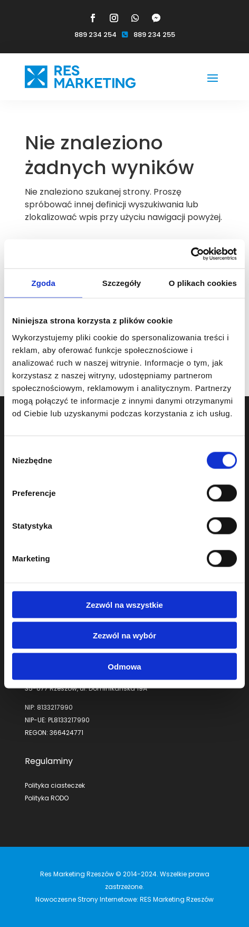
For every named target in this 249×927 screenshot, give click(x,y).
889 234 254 (95, 35)
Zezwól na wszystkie (124, 604)
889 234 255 (154, 35)
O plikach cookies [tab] (203, 283)
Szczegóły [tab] (121, 283)
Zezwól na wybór (124, 635)
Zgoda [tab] (43, 283)
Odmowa (124, 666)
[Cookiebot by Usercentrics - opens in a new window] (191, 254)
